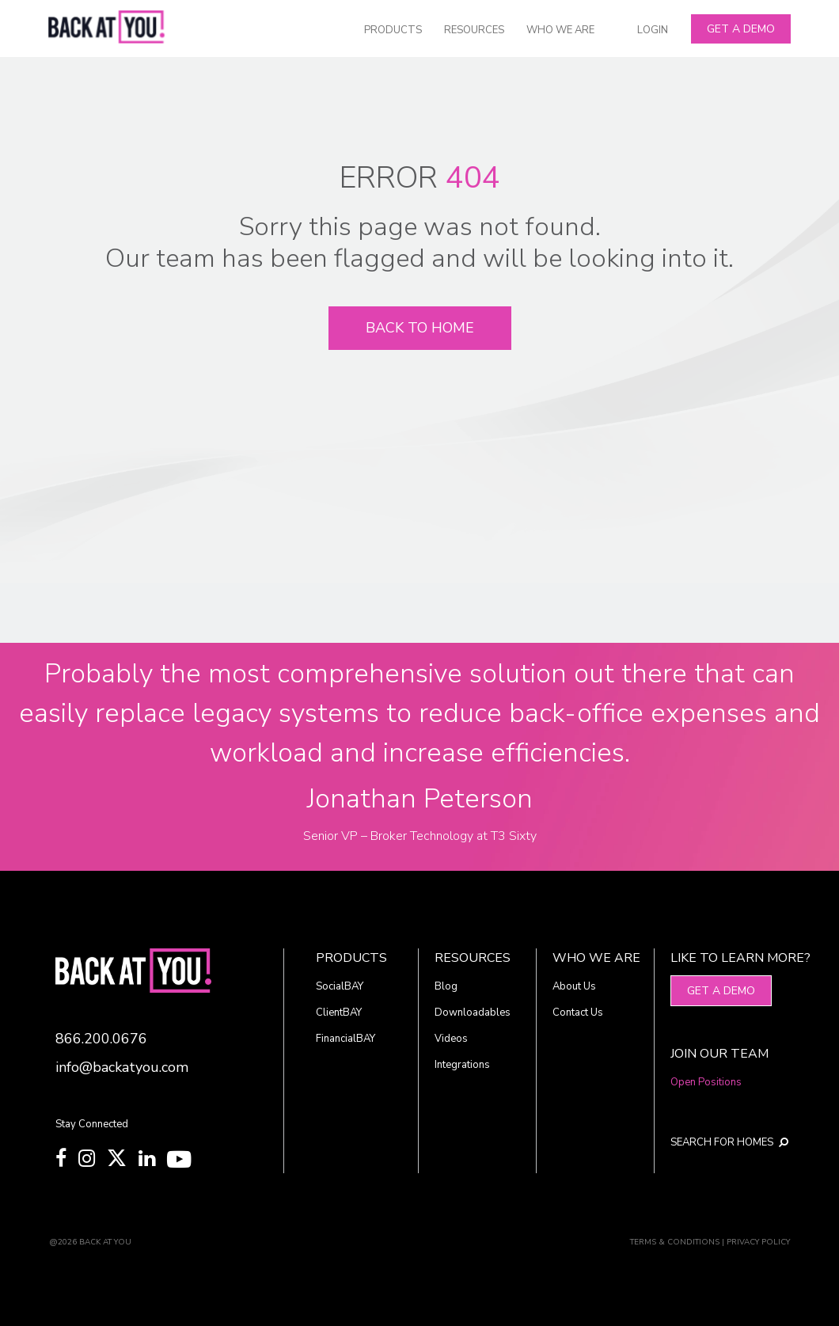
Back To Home (420, 327)
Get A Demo (741, 28)
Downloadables (473, 1012)
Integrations (462, 1065)
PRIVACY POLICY (758, 1242)
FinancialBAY (345, 1039)
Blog (446, 986)
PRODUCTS (393, 30)
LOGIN (652, 30)
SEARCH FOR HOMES (720, 1142)
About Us (574, 986)
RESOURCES (474, 30)
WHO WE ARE (560, 30)
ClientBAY (339, 1012)
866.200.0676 (101, 1038)
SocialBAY (339, 986)
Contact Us (577, 1012)
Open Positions (706, 1082)
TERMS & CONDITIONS (674, 1242)
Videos (451, 1039)
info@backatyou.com (121, 1067)
